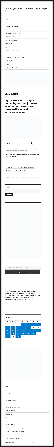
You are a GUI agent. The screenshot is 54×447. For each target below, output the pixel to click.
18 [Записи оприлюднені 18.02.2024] (38, 330)
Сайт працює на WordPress (30, 442)
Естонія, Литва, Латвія (13, 67)
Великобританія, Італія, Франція (16, 57)
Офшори (10, 64)
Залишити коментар (33, 177)
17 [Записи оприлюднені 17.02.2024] (33, 330)
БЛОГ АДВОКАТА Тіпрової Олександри (26, 8)
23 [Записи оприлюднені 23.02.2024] (28, 333)
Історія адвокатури (11, 40)
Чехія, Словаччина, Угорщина (16, 61)
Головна (7, 16)
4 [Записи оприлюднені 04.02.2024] (38, 325)
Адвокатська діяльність (13, 33)
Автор (7, 19)
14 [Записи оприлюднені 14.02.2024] (18, 330)
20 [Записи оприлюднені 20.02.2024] (13, 333)
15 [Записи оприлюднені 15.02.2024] (23, 330)
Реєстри (7, 47)
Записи (7, 23)
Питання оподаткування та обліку (19, 177)
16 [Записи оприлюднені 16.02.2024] (28, 330)
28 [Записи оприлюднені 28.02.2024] (18, 336)
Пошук (7, 188)
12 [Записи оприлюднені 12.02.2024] (8, 330)
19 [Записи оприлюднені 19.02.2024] (8, 333)
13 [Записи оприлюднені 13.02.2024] (13, 330)
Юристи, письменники (13, 36)
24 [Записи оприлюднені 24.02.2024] (33, 333)
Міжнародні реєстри (12, 54)
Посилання (8, 43)
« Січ (12, 339)
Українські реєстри (12, 50)
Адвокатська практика (11, 26)
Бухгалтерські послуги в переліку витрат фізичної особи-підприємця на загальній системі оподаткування (21, 106)
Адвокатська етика (11, 30)
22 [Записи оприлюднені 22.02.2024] (23, 333)
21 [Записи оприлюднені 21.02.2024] (18, 333)
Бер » (33, 339)
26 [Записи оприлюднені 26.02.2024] (8, 336)
